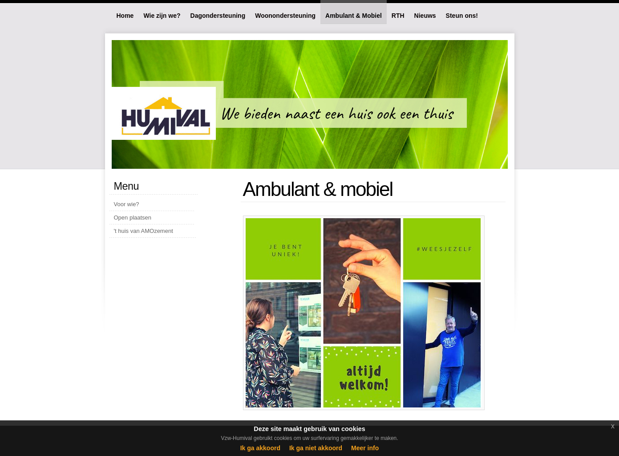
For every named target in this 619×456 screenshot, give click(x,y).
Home (125, 15)
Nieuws (425, 15)
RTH (398, 15)
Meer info (365, 448)
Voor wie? (126, 204)
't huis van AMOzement (143, 231)
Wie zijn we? (161, 15)
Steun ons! (462, 15)
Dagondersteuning (218, 15)
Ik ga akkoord (260, 448)
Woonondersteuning (285, 15)
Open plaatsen (133, 217)
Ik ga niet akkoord (315, 448)
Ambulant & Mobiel (353, 15)
